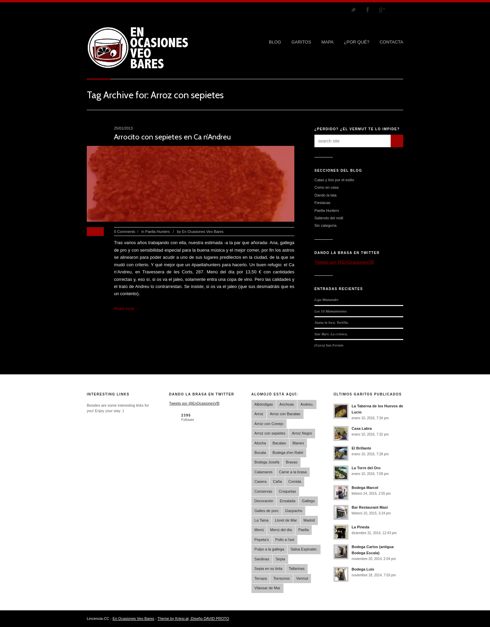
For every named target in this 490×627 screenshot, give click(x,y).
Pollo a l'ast (284, 540)
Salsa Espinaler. (304, 549)
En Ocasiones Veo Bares (203, 232)
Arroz (259, 414)
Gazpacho (293, 511)
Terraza (261, 578)
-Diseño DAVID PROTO (209, 618)
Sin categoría (325, 225)
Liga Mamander (326, 300)
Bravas (291, 462)
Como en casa (326, 187)
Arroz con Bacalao (285, 414)
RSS (396, 9)
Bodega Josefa (267, 462)
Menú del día (281, 530)
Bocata (260, 453)
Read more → (127, 308)
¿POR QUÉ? (356, 42)
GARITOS (301, 42)
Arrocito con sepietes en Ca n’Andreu (172, 136)
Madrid (309, 520)
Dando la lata (325, 195)
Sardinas (262, 559)
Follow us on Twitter (353, 9)
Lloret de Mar (286, 520)
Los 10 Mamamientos (330, 311)
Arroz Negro (302, 433)
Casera (260, 481)
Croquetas (287, 491)
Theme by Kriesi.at (173, 618)
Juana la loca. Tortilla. (331, 322)
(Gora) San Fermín (328, 345)
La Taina (261, 520)
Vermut (302, 578)
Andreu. (307, 404)
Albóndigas (264, 404)
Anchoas (286, 404)
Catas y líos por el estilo (334, 180)
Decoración (264, 501)
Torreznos (281, 578)
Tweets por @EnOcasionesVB (344, 262)
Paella (303, 530)
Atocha (260, 443)
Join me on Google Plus (382, 9)
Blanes (298, 443)
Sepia (280, 559)
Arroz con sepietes (270, 433)
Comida (294, 481)
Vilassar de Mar (267, 588)
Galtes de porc (267, 511)
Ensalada (287, 501)
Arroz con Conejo (269, 424)
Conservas (264, 491)
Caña (277, 481)
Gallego (308, 501)
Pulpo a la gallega (269, 549)
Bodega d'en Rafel (288, 453)
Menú (259, 530)
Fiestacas (322, 203)
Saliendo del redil (328, 218)
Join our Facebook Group (367, 9)
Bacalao (279, 443)
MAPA (327, 42)
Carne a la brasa (293, 472)
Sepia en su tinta (268, 568)
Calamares (264, 472)
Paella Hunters (157, 232)
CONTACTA (391, 42)
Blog (275, 42)
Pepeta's (262, 540)
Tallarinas (297, 568)
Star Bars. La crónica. (331, 334)
